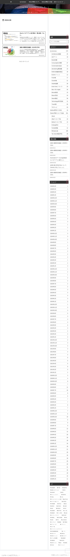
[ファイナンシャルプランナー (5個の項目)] (59, 529)
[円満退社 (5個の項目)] (65, 522)
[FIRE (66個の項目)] (59, 488)
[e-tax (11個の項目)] (64, 497)
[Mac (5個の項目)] (66, 518)
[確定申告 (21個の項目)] (65, 488)
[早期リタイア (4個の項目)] (64, 536)
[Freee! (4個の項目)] (54, 545)
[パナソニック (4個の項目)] (63, 545)
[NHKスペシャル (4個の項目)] (54, 536)
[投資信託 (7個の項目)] (59, 508)
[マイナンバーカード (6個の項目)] (55, 515)
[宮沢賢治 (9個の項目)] (64, 502)
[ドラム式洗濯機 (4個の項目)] (55, 538)
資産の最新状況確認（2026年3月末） (58, 144)
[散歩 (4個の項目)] (60, 543)
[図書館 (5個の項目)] (59, 522)
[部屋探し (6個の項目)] (53, 518)
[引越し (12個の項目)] (54, 497)
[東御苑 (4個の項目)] (65, 543)
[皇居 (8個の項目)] (65, 504)
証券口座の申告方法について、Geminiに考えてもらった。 (58, 166)
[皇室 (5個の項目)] (52, 520)
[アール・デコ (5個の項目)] (54, 524)
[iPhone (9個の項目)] (60, 504)
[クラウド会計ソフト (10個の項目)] (55, 502)
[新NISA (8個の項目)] (53, 506)
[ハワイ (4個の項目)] (64, 531)
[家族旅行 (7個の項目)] (53, 513)
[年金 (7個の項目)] (65, 508)
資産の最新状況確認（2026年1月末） (58, 173)
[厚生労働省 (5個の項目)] (60, 518)
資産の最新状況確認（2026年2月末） (58, 151)
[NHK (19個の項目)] (65, 490)
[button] (67, 41)
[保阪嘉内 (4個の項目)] (54, 540)
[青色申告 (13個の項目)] (64, 495)
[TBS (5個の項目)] (57, 520)
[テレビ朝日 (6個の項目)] (59, 513)
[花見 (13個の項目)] (64, 492)
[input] (59, 41)
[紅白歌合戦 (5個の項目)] (64, 520)
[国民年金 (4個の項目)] (64, 534)
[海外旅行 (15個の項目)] (55, 492)
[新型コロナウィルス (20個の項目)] (56, 490)
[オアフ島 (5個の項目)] (59, 527)
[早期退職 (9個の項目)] (53, 504)
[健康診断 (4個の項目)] (64, 538)
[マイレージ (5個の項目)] (64, 524)
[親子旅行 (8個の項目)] (59, 506)
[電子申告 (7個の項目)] (59, 511)
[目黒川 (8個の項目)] (65, 506)
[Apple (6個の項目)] (66, 513)
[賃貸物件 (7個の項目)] (53, 511)
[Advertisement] (23, 25)
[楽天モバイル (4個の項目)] (54, 543)
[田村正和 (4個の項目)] (63, 540)
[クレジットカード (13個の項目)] (55, 495)
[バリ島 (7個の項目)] (65, 511)
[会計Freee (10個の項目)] (65, 499)
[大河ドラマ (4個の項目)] (54, 534)
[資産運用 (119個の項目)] (53, 488)
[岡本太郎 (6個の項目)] (64, 515)
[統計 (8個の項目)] (52, 508)
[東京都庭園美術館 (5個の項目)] (55, 531)
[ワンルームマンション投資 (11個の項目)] (56, 499)
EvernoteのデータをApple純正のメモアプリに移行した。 (58, 159)
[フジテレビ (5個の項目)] (53, 522)
